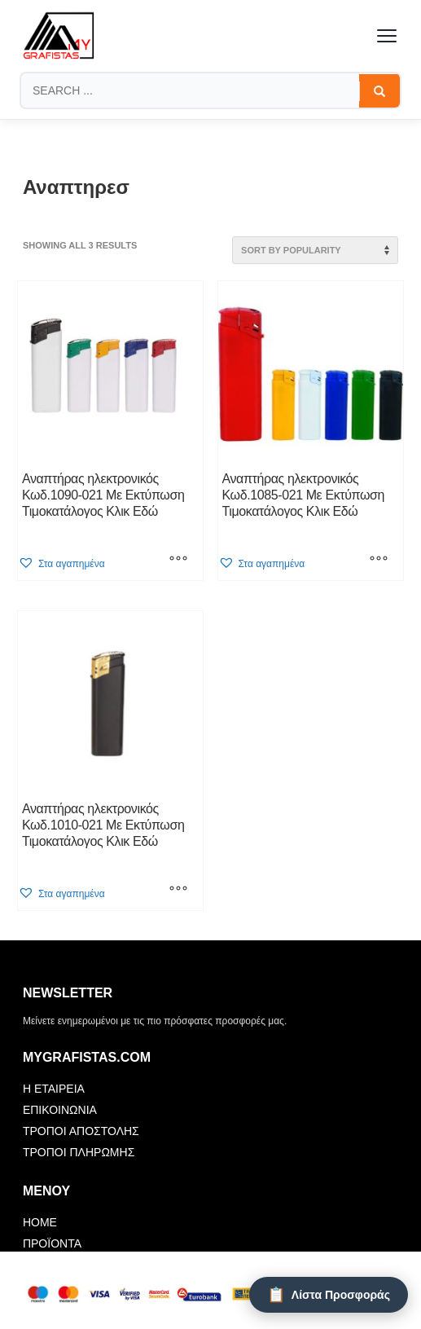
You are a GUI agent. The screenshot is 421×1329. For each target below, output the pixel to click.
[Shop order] (315, 250)
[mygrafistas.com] (59, 36)
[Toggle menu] (386, 35)
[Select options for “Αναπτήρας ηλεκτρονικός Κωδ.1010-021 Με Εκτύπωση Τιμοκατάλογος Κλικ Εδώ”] (178, 889)
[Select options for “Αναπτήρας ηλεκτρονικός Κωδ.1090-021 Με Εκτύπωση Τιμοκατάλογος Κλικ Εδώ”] (178, 559)
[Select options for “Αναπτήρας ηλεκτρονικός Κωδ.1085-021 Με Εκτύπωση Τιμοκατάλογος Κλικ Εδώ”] (378, 559)
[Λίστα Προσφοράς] (328, 1295)
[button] (61, 563)
